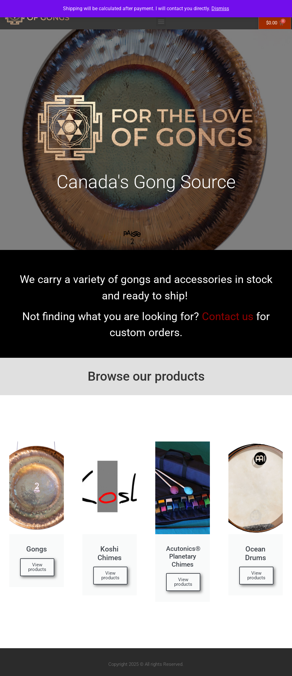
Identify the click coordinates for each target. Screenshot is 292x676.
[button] (161, 21)
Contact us (227, 316)
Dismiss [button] (220, 8)
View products (37, 567)
